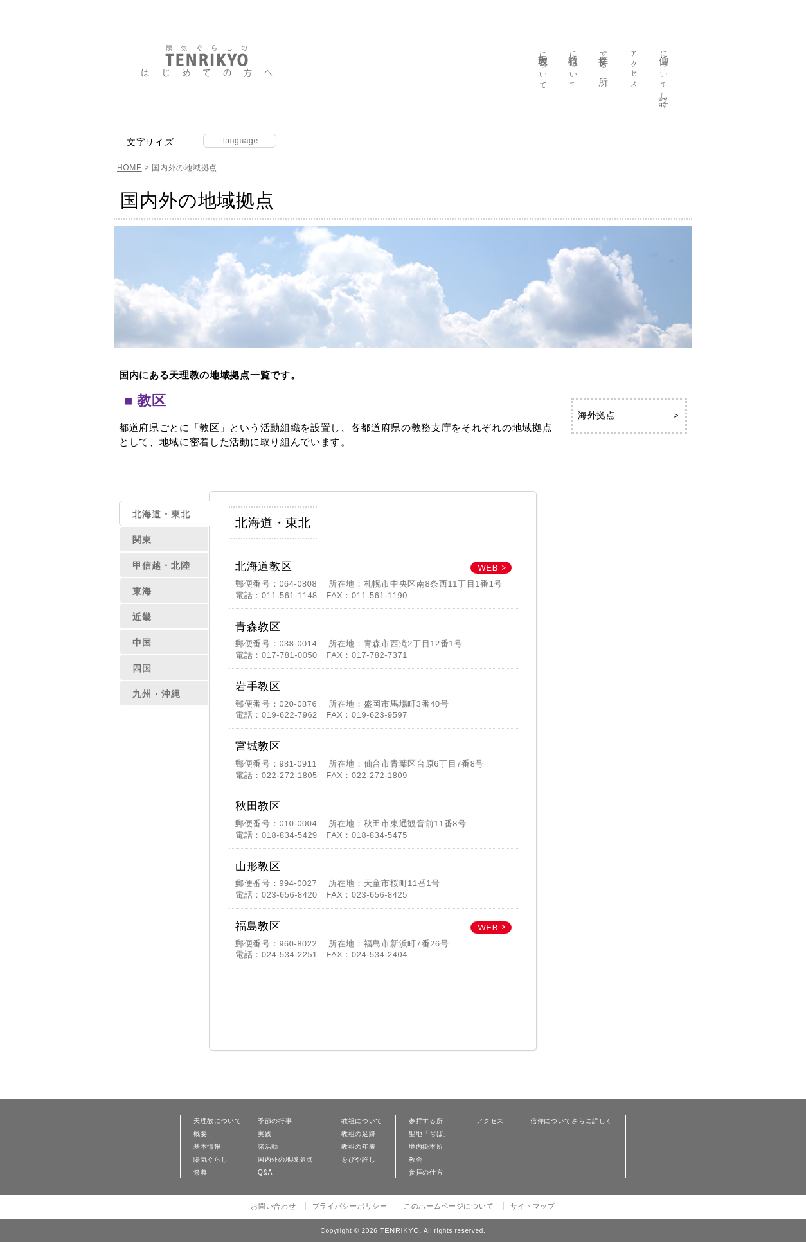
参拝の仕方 (426, 1172)
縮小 (181, 141)
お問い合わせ (273, 1206)
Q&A (265, 1172)
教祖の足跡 (358, 1134)
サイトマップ (532, 1206)
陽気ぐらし (210, 1160)
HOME (129, 167)
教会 (415, 1160)
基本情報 (207, 1147)
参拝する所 (604, 58)
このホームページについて (449, 1206)
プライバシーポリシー (350, 1206)
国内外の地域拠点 (285, 1160)
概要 (200, 1134)
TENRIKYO (400, 1230)
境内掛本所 (426, 1147)
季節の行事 (275, 1121)
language (240, 140)
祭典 (200, 1172)
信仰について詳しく (664, 79)
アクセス (634, 68)
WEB (488, 567)
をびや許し (358, 1160)
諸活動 (268, 1147)
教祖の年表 (358, 1147)
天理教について (543, 69)
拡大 (196, 141)
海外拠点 (597, 415)
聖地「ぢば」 (429, 1134)
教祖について (573, 68)
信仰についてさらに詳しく (571, 1121)
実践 (264, 1134)
